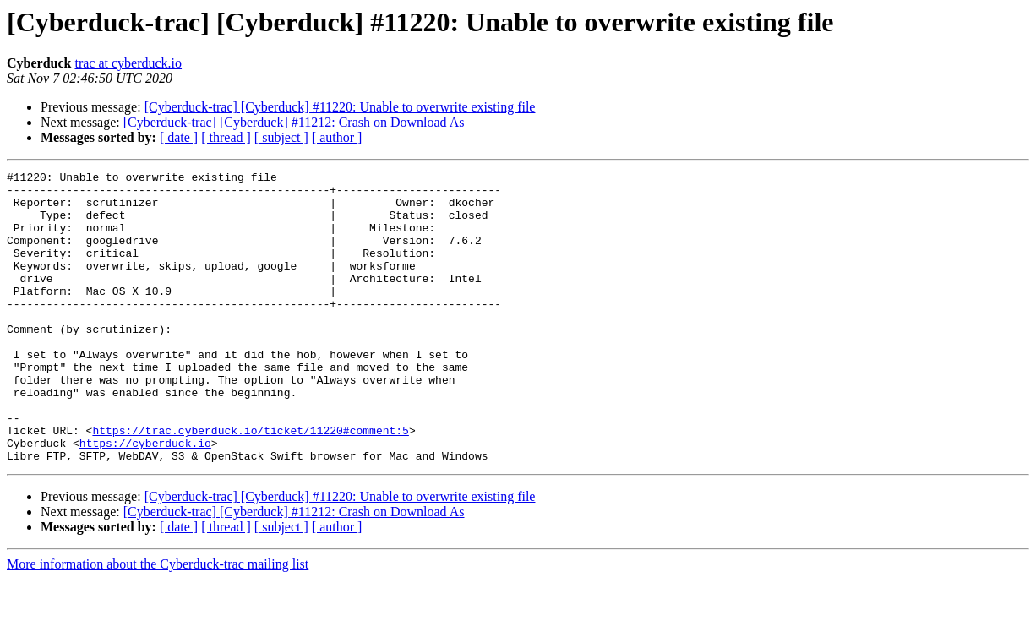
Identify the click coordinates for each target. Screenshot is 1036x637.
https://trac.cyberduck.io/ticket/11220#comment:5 (250, 483)
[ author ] (337, 137)
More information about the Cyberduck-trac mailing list (157, 622)
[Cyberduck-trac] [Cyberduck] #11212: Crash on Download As (294, 122)
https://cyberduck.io (145, 498)
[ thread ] (226, 137)
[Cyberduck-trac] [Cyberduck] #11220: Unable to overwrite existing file (340, 107)
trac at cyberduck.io (128, 63)
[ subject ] (281, 137)
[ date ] (179, 137)
